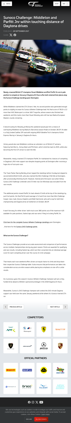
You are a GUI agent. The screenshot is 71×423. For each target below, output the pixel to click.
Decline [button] (29, 419)
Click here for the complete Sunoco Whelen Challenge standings (26, 222)
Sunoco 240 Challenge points (26, 226)
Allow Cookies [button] (41, 419)
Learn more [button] (45, 414)
